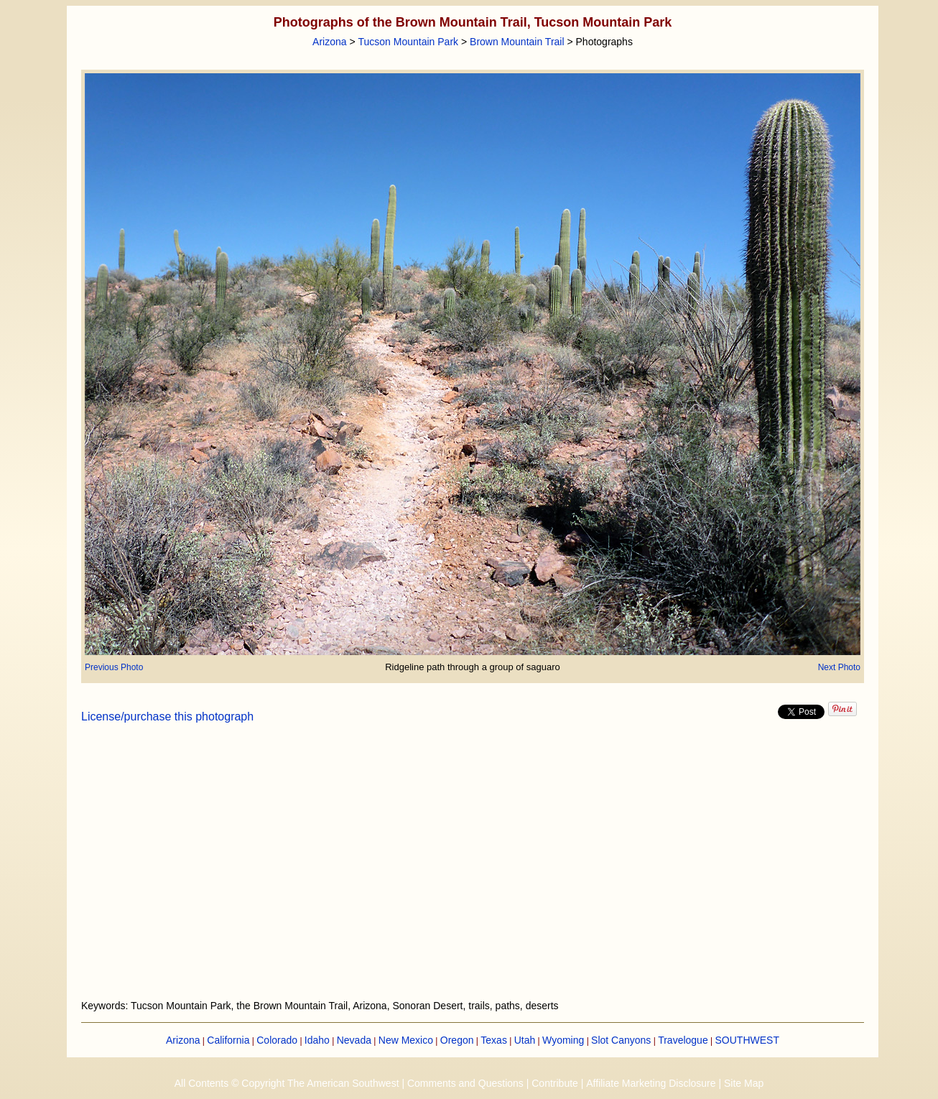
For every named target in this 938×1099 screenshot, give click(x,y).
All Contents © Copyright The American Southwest (287, 1083)
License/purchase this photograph (167, 716)
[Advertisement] (472, 869)
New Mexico (406, 1040)
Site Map (743, 1083)
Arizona (329, 41)
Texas (493, 1040)
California (228, 1040)
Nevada (354, 1040)
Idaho (317, 1040)
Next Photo (839, 667)
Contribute (554, 1083)
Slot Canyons (621, 1040)
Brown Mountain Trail (517, 41)
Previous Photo (114, 667)
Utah (525, 1040)
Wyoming (563, 1040)
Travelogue (683, 1040)
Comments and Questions (465, 1083)
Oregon (457, 1040)
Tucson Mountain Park (408, 41)
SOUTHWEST (747, 1040)
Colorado (276, 1040)
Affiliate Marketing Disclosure (650, 1083)
